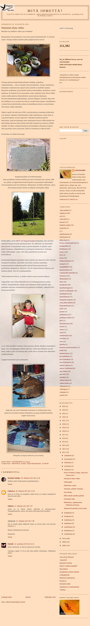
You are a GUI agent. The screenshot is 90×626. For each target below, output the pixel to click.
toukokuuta (68, 520)
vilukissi (11, 506)
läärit (61, 282)
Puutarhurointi (64, 324)
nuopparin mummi (66, 300)
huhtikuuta (68, 523)
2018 (64, 431)
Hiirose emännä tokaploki (68, 566)
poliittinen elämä (65, 318)
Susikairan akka (65, 584)
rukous (62, 329)
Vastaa (10, 484)
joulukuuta (68, 455)
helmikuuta (68, 530)
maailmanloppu (65, 288)
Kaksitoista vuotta (70, 485)
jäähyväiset (63, 240)
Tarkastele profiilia (69, 199)
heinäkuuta (68, 513)
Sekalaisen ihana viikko (72, 479)
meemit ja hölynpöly (67, 291)
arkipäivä (16, 463)
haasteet (62, 222)
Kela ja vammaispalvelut (68, 243)
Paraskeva (63, 581)
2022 (64, 417)
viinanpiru (63, 392)
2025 (64, 406)
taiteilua (62, 344)
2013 (64, 445)
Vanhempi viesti (50, 597)
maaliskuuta (68, 527)
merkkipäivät (64, 294)
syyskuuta (67, 466)
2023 (64, 413)
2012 (64, 449)
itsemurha (63, 228)
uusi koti (63, 374)
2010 (64, 538)
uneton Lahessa (65, 365)
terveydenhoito (65, 356)
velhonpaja (63, 389)
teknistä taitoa (64, 353)
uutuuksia (63, 377)
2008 (64, 545)
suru (61, 341)
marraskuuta (68, 459)
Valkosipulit (68, 482)
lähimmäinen (64, 279)
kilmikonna (63, 249)
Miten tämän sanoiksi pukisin (74, 496)
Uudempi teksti (6, 597)
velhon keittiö (64, 380)
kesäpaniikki (64, 246)
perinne (62, 312)
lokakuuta (67, 462)
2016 (64, 438)
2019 (64, 427)
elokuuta (67, 470)
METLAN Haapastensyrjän (25, 241)
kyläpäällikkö (64, 267)
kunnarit (62, 264)
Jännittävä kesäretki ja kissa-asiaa (75, 508)
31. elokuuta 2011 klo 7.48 (25, 521)
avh (61, 216)
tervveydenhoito (65, 359)
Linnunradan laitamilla (67, 273)
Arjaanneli (63, 560)
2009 (64, 542)
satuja (62, 332)
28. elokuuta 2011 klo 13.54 (25, 491)
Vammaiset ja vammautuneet (69, 587)
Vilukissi (63, 590)
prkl (61, 320)
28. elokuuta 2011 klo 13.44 (30, 478)
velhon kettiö (64, 383)
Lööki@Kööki (64, 575)
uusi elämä (63, 371)
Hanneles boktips (14, 478)
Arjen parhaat (64, 210)
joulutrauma (64, 237)
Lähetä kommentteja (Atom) (15, 602)
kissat (23, 463)
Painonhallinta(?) (65, 306)
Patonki (10, 544)
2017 (64, 435)
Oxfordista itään (69, 499)
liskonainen (80, 170)
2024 (64, 410)
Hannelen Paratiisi (66, 563)
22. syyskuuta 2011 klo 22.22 (24, 544)
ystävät (45, 463)
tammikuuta (68, 534)
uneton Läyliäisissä (66, 368)
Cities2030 (63, 219)
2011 (64, 452)
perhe (61, 309)
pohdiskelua (64, 315)
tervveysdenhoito (65, 362)
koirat (62, 258)
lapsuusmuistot (65, 270)
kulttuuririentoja (65, 261)
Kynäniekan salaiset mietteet (69, 572)
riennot (62, 326)
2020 (64, 424)
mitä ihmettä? (45, 11)
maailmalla (63, 285)
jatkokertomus (64, 234)
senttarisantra (34, 463)
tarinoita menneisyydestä (68, 347)
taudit (61, 350)
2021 (64, 420)
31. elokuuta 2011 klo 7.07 (23, 506)
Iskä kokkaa (64, 569)
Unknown (11, 491)
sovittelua (63, 338)
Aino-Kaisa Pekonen (67, 557)
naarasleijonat (64, 297)
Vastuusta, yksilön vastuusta (73, 489)
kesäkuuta (67, 516)
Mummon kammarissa (67, 578)
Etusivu (28, 597)
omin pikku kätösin (66, 303)
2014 (64, 442)
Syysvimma (68, 492)
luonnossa (63, 276)
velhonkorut (64, 386)
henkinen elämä (65, 225)
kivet (61, 255)
